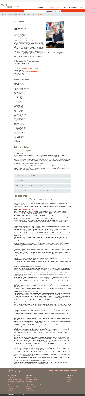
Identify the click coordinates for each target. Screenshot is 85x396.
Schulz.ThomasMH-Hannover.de (24, 38)
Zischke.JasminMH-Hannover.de (30, 68)
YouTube (68, 381)
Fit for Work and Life (30, 390)
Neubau (65, 1)
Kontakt (61, 370)
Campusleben (28, 388)
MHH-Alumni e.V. (11, 388)
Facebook (69, 377)
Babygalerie (10, 390)
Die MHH (37, 1)
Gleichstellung (11, 384)
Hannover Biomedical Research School (16, 381)
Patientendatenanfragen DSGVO (32, 379)
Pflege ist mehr (43, 1)
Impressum (51, 370)
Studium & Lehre (73, 7)
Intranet (56, 370)
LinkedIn (68, 384)
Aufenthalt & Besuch (40, 7)
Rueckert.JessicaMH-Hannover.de (31, 74)
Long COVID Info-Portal (31, 386)
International (60, 1)
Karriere (81, 7)
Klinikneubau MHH (12, 377)
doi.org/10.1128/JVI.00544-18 (26, 209)
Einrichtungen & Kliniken (53, 7)
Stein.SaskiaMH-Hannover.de (30, 65)
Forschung (64, 7)
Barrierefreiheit (74, 370)
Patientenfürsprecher (30, 381)
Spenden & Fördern (52, 1)
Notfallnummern (76, 1)
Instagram (69, 379)
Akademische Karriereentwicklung (15, 379)
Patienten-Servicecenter (31, 377)
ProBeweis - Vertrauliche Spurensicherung (34, 384)
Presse (70, 1)
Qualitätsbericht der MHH (13, 386)
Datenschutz (66, 370)
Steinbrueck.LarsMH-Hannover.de (30, 71)
